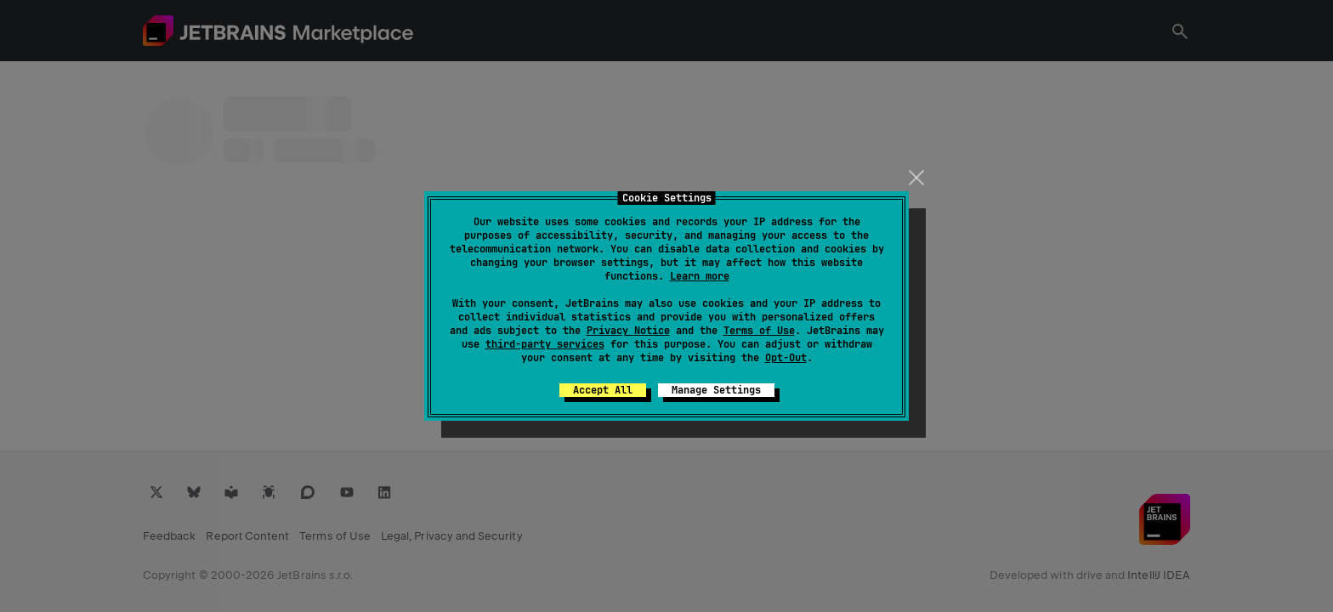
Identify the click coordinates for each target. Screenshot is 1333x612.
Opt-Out (786, 358)
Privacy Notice (628, 330)
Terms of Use (759, 330)
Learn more (699, 276)
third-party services (544, 344)
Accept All (602, 390)
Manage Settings (716, 390)
